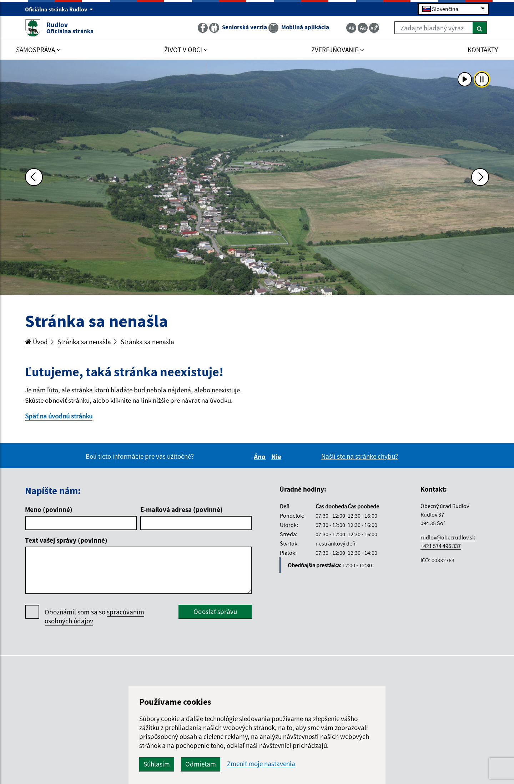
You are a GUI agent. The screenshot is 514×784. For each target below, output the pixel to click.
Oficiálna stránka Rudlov (59, 9)
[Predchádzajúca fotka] (34, 177)
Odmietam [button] (200, 764)
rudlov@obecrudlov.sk (447, 537)
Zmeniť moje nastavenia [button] (261, 763)
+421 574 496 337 (440, 545)
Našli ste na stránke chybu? (359, 456)
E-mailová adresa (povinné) (181, 509)
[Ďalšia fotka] (480, 177)
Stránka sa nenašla (84, 341)
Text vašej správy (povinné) (66, 540)
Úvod (36, 341)
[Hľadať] (480, 27)
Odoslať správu (215, 611)
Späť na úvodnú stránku (58, 416)
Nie (277, 456)
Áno (261, 456)
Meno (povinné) (48, 509)
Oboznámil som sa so (94, 616)
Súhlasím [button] (156, 764)
